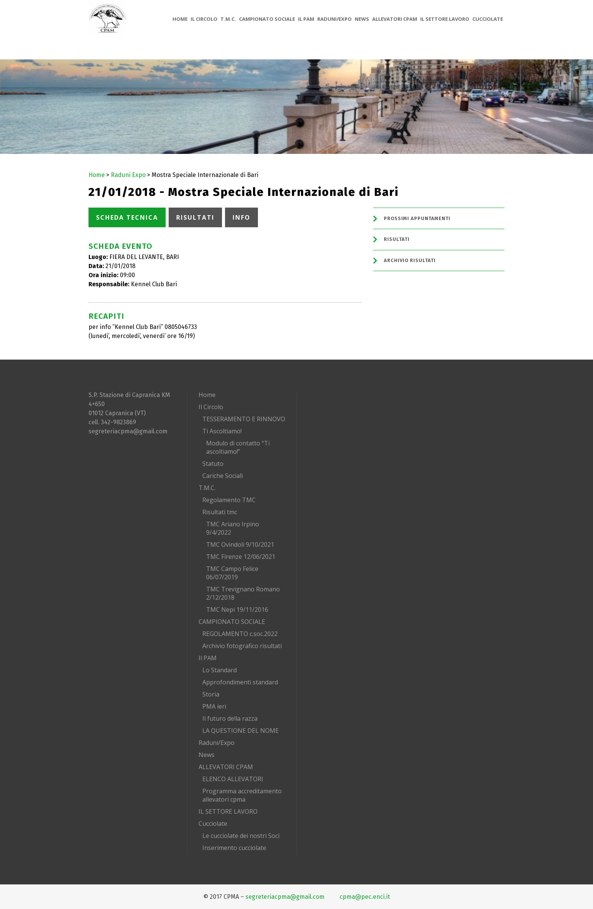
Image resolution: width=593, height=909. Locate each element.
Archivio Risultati (410, 260)
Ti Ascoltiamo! (222, 431)
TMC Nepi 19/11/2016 (237, 609)
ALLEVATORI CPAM (226, 767)
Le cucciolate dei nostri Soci (240, 835)
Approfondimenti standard (240, 682)
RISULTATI (195, 217)
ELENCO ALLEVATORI (232, 779)
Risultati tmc (219, 512)
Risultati (397, 239)
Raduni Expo (128, 174)
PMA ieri (214, 706)
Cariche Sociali (222, 476)
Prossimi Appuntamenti (417, 218)
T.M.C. (207, 488)
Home (96, 174)
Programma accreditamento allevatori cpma (242, 795)
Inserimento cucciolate (234, 848)
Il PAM (208, 658)
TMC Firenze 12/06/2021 (240, 556)
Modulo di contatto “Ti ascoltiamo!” (238, 447)
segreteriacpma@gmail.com (128, 431)
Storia (210, 694)
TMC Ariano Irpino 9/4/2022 (232, 528)
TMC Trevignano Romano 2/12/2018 (243, 593)
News (206, 755)
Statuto (213, 463)
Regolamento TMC (229, 500)
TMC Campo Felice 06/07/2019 (232, 573)
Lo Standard (219, 670)
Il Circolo (211, 407)
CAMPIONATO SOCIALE (232, 621)
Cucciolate (213, 823)
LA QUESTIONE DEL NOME (240, 730)
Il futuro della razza (230, 718)
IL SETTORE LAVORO (228, 811)
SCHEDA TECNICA (127, 217)
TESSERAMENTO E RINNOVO (243, 419)
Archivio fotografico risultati (242, 646)
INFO (241, 217)
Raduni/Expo (216, 742)
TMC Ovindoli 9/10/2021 (240, 544)
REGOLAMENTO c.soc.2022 (240, 634)
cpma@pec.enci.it (365, 896)
